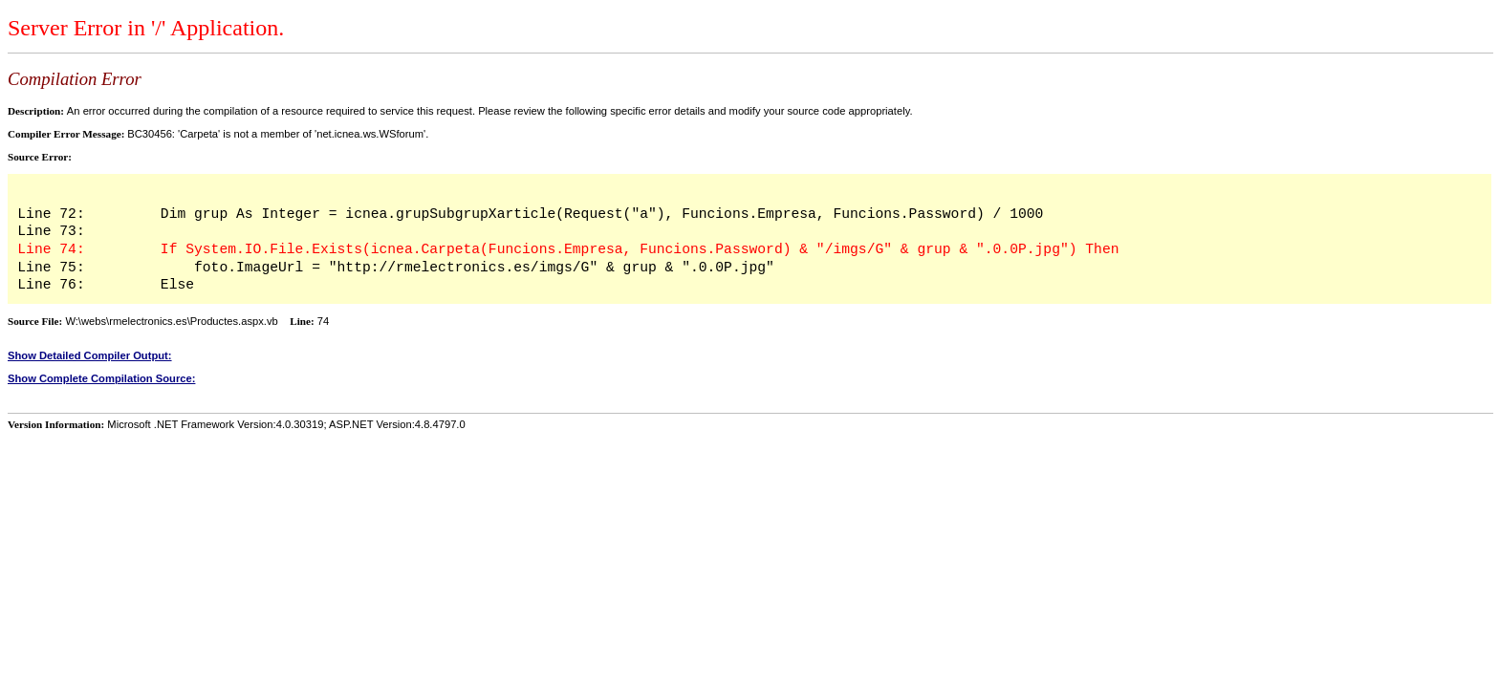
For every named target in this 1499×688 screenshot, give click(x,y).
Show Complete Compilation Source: (101, 378)
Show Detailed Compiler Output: (90, 355)
